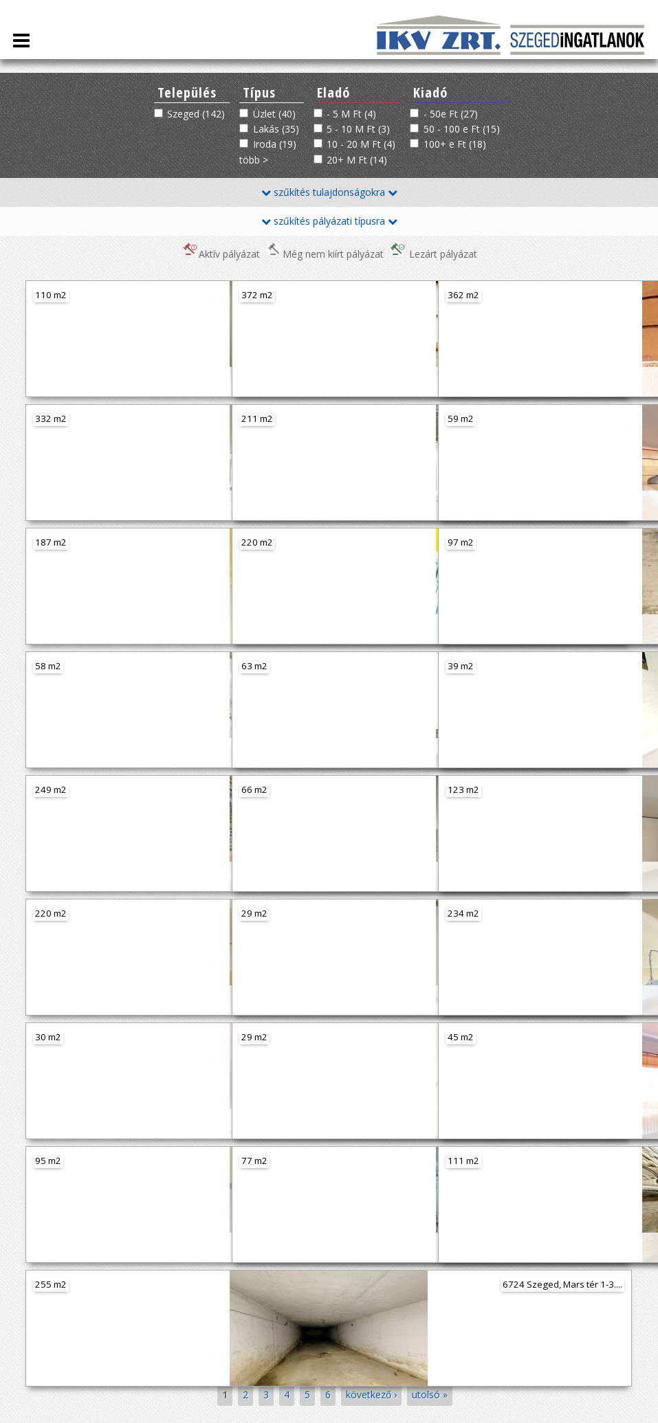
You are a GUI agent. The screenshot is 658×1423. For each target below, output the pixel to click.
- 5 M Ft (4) (351, 113)
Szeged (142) (196, 113)
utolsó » (430, 1394)
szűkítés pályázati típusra (329, 220)
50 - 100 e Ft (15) (462, 128)
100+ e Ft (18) (455, 143)
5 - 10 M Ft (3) (358, 128)
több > (253, 159)
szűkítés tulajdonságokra (329, 192)
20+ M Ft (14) (357, 159)
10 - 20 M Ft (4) (361, 143)
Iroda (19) (274, 143)
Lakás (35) (276, 128)
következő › (371, 1394)
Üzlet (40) (274, 113)
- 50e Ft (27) (451, 113)
